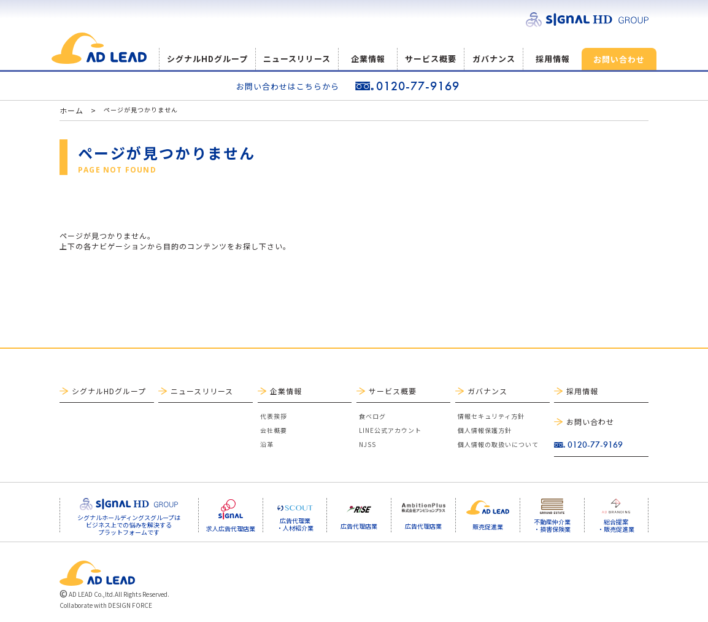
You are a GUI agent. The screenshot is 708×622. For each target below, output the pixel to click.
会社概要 (273, 430)
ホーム (71, 110)
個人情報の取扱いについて (498, 444)
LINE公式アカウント (390, 430)
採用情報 (553, 58)
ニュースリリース (297, 58)
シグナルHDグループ (207, 58)
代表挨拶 (273, 416)
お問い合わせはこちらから (287, 86)
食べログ (372, 416)
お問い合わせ (619, 59)
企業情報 (368, 58)
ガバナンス (493, 58)
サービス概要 (430, 58)
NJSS (367, 444)
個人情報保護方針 (485, 430)
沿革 (267, 444)
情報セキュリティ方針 (491, 416)
